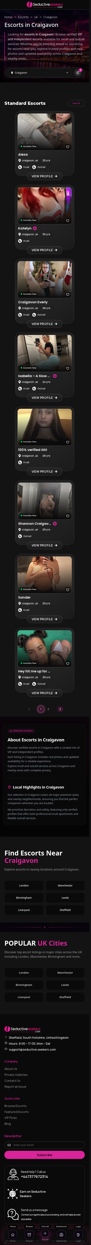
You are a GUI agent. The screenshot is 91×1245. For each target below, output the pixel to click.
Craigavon (50, 17)
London (24, 885)
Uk (36, 17)
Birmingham (24, 897)
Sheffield (65, 910)
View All (76, 103)
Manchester (65, 885)
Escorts (23, 17)
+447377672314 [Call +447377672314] (34, 1176)
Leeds (65, 897)
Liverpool (24, 910)
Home (8, 17)
